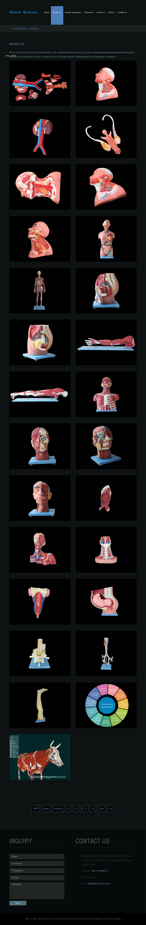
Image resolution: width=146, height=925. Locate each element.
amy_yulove (92, 877)
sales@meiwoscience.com (98, 883)
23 (75, 808)
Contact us (122, 12)
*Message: (36, 890)
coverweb (107, 918)
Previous (58, 808)
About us (89, 12)
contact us (92, 841)
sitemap (117, 918)
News (111, 12)
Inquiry (20, 841)
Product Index (77, 918)
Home (46, 12)
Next (101, 808)
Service (101, 12)
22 (68, 808)
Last (111, 808)
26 (93, 808)
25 (85, 808)
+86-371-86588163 (99, 871)
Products (57, 12)
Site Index (64, 918)
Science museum (73, 12)
